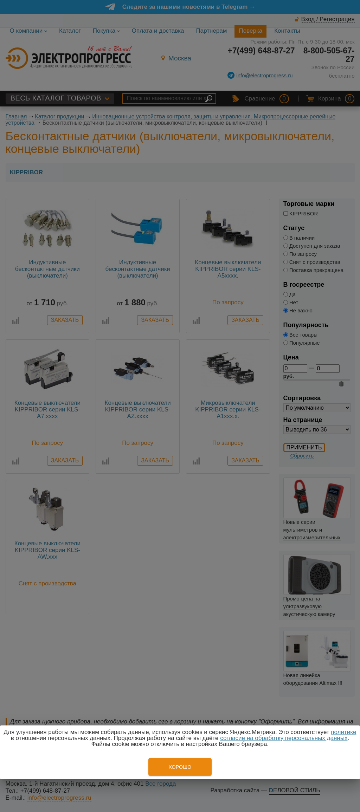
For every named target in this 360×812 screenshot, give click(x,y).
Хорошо (179, 767)
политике (343, 732)
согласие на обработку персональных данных (283, 738)
